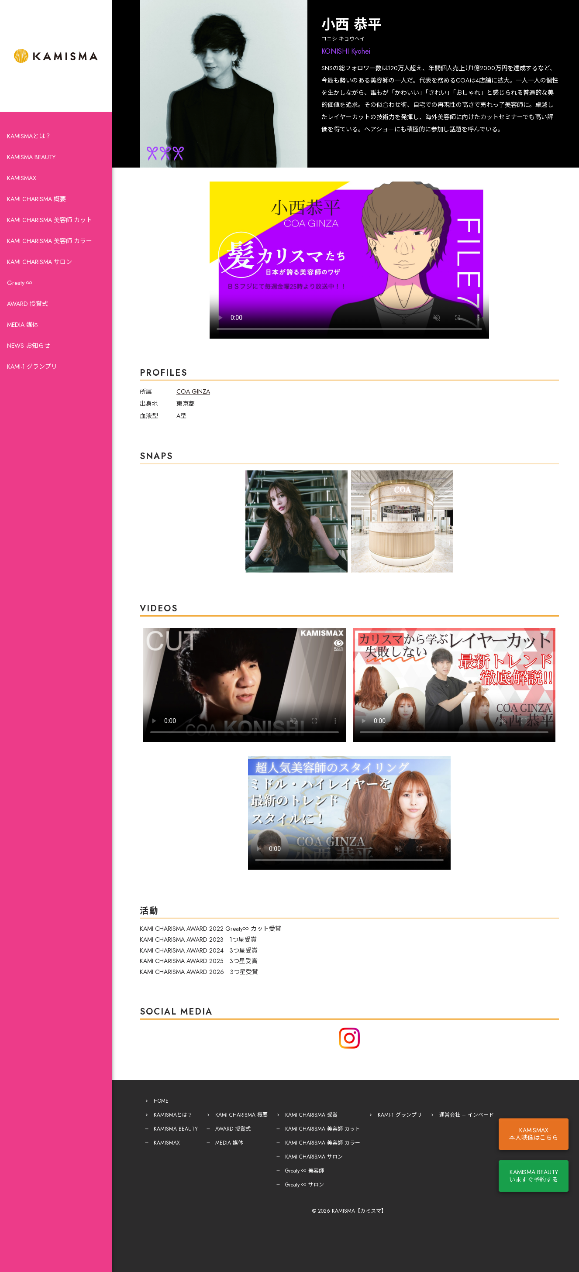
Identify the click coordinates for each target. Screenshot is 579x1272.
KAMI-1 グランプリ (32, 366)
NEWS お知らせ (28, 345)
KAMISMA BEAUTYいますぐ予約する (533, 1176)
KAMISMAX (21, 178)
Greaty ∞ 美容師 (304, 1171)
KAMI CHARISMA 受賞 (311, 1115)
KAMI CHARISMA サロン (39, 261)
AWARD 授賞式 (27, 303)
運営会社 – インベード (466, 1115)
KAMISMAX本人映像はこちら (533, 1134)
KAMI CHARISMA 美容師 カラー (49, 241)
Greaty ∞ (19, 282)
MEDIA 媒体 (22, 324)
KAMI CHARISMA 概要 (36, 199)
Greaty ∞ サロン (304, 1185)
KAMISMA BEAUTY (31, 157)
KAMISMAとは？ (29, 136)
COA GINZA (193, 391)
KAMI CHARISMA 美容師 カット (49, 220)
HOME (161, 1101)
